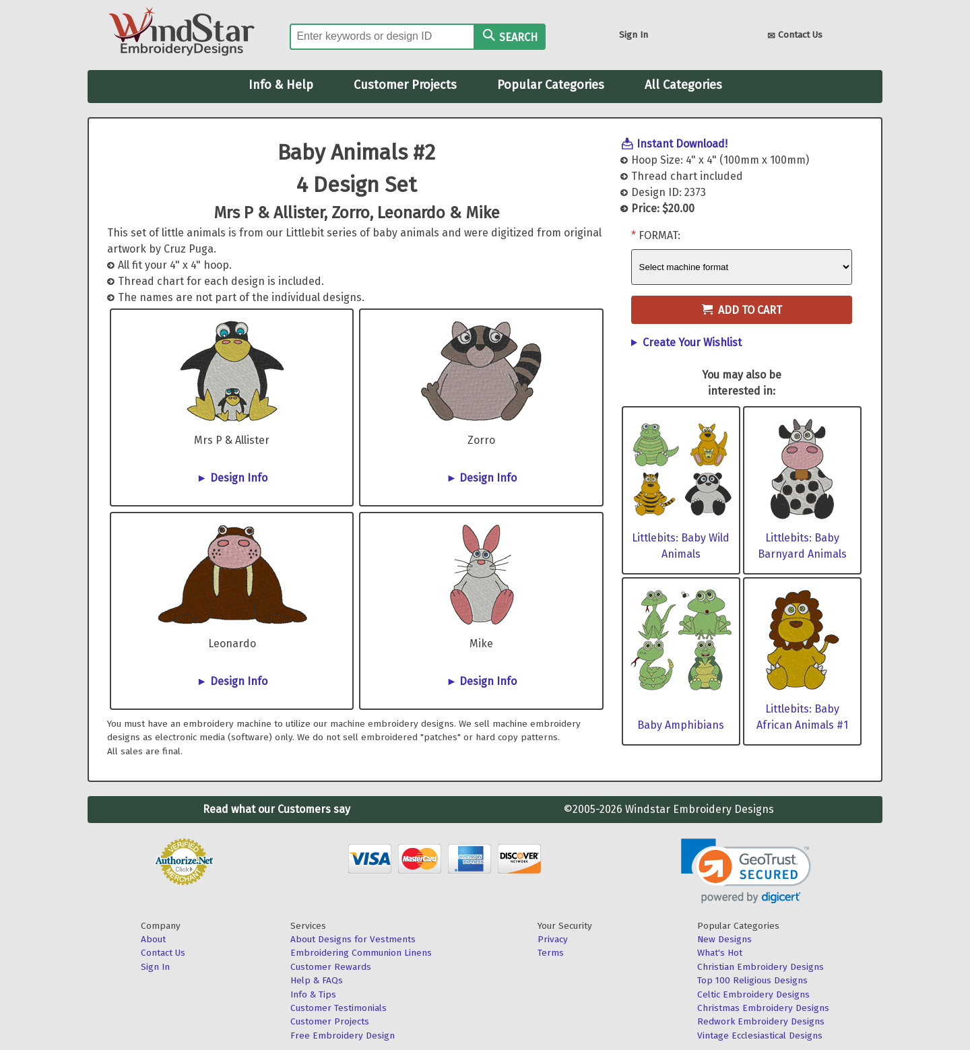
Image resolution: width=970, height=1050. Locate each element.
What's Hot (719, 952)
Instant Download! (682, 143)
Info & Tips (313, 994)
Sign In (633, 34)
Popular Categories (550, 84)
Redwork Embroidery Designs (761, 1021)
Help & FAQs (316, 980)
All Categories (683, 84)
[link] (746, 871)
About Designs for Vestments (353, 939)
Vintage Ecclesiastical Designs (759, 1035)
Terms (551, 952)
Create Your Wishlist (692, 342)
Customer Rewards (330, 967)
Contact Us (794, 36)
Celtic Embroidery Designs (753, 994)
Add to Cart (742, 310)
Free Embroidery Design (342, 1035)
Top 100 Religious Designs (752, 980)
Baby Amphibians (680, 725)
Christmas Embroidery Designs (763, 1008)
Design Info (238, 477)
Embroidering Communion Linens (361, 952)
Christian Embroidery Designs (760, 967)
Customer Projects (405, 84)
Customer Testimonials (338, 1008)
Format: (659, 235)
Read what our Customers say (276, 809)
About (153, 939)
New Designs (724, 939)
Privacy (553, 939)
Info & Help (281, 84)
